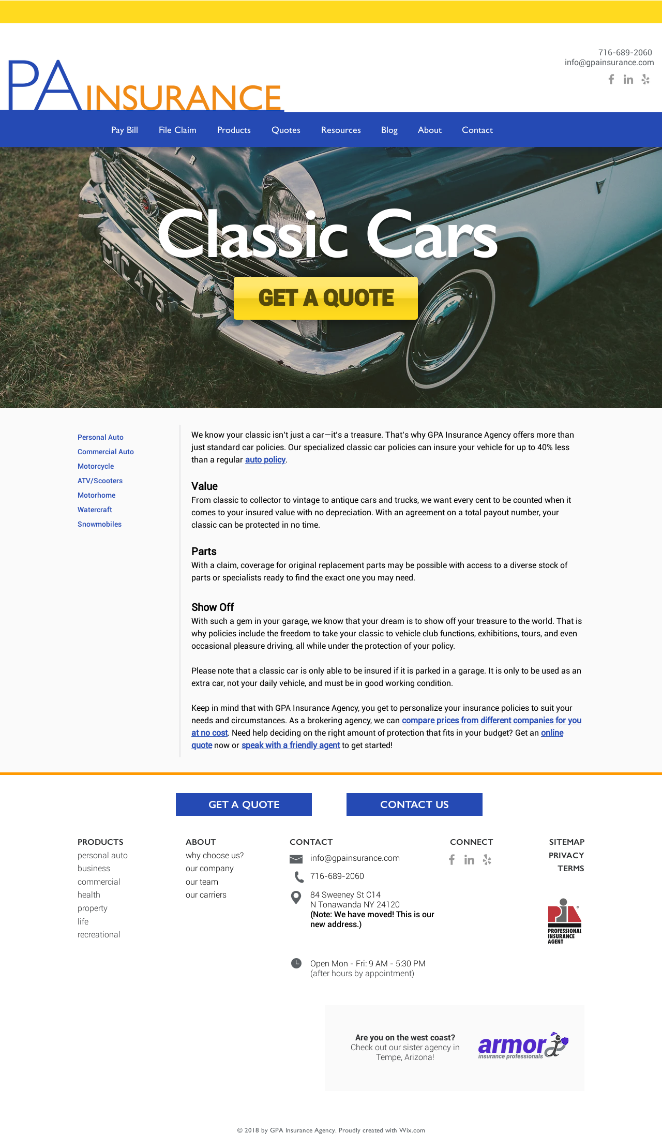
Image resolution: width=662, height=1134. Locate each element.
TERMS (571, 868)
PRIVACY (566, 855)
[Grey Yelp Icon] (645, 79)
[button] (234, 129)
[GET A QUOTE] (326, 298)
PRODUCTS (101, 842)
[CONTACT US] (415, 804)
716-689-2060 (626, 52)
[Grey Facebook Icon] (611, 79)
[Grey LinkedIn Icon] (628, 79)
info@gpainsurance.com (609, 62)
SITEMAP (566, 842)
